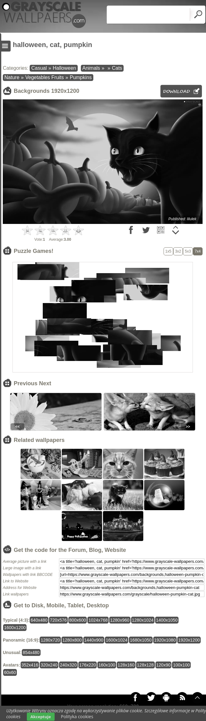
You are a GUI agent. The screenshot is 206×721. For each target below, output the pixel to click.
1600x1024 (116, 640)
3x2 (178, 251)
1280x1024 (143, 620)
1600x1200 (15, 627)
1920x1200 (189, 640)
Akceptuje (41, 716)
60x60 (10, 672)
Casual (39, 68)
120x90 (163, 664)
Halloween (64, 68)
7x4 (198, 251)
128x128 (145, 664)
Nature (11, 77)
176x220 (87, 664)
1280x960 (120, 620)
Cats (117, 68)
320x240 (49, 664)
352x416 (30, 664)
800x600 (77, 620)
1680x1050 (140, 640)
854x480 (31, 652)
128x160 (126, 664)
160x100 (106, 664)
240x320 (68, 664)
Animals (91, 68)
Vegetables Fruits (44, 77)
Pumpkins (80, 77)
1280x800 (72, 640)
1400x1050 (167, 620)
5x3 (188, 251)
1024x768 (98, 620)
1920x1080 (165, 640)
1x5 (168, 251)
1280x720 (50, 640)
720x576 (58, 620)
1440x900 (94, 640)
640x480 (39, 620)
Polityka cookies (77, 716)
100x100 (181, 664)
